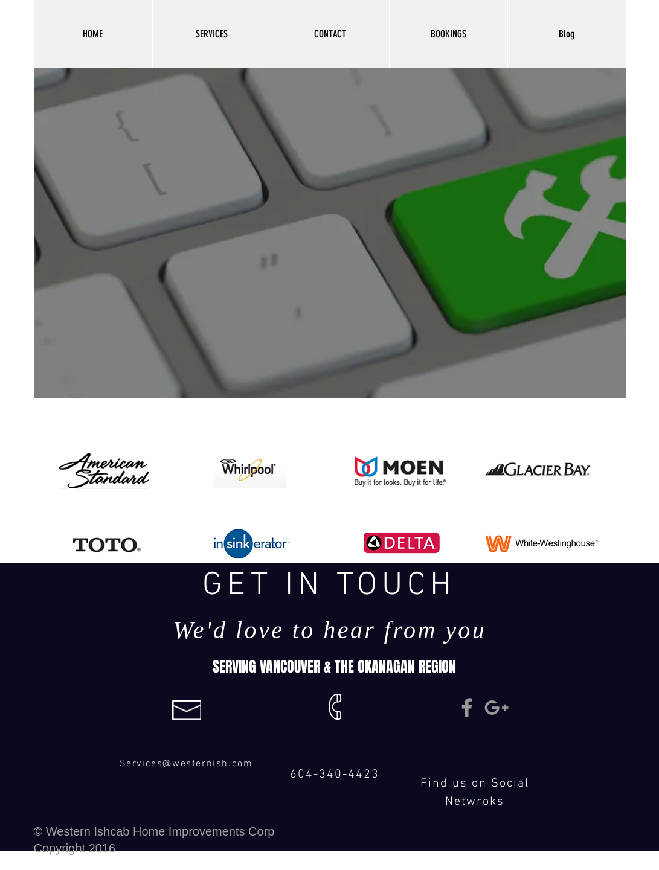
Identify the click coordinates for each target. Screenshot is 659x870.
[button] (211, 34)
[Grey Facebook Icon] (467, 707)
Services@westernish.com (186, 764)
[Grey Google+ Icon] (496, 707)
